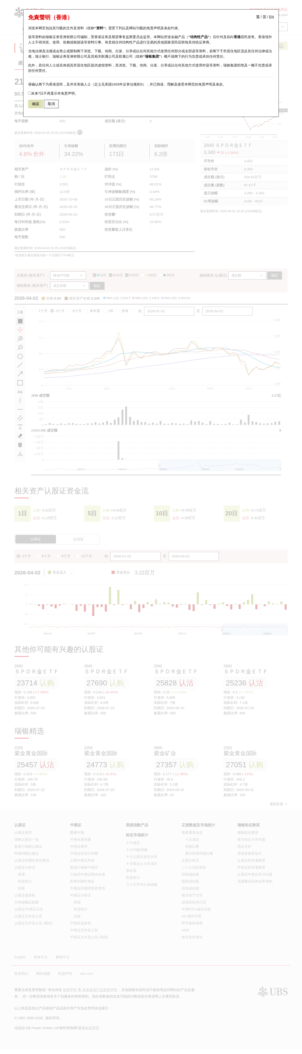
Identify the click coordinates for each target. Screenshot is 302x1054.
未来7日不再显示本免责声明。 (53, 93)
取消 (51, 104)
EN (271, 17)
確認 (35, 104)
